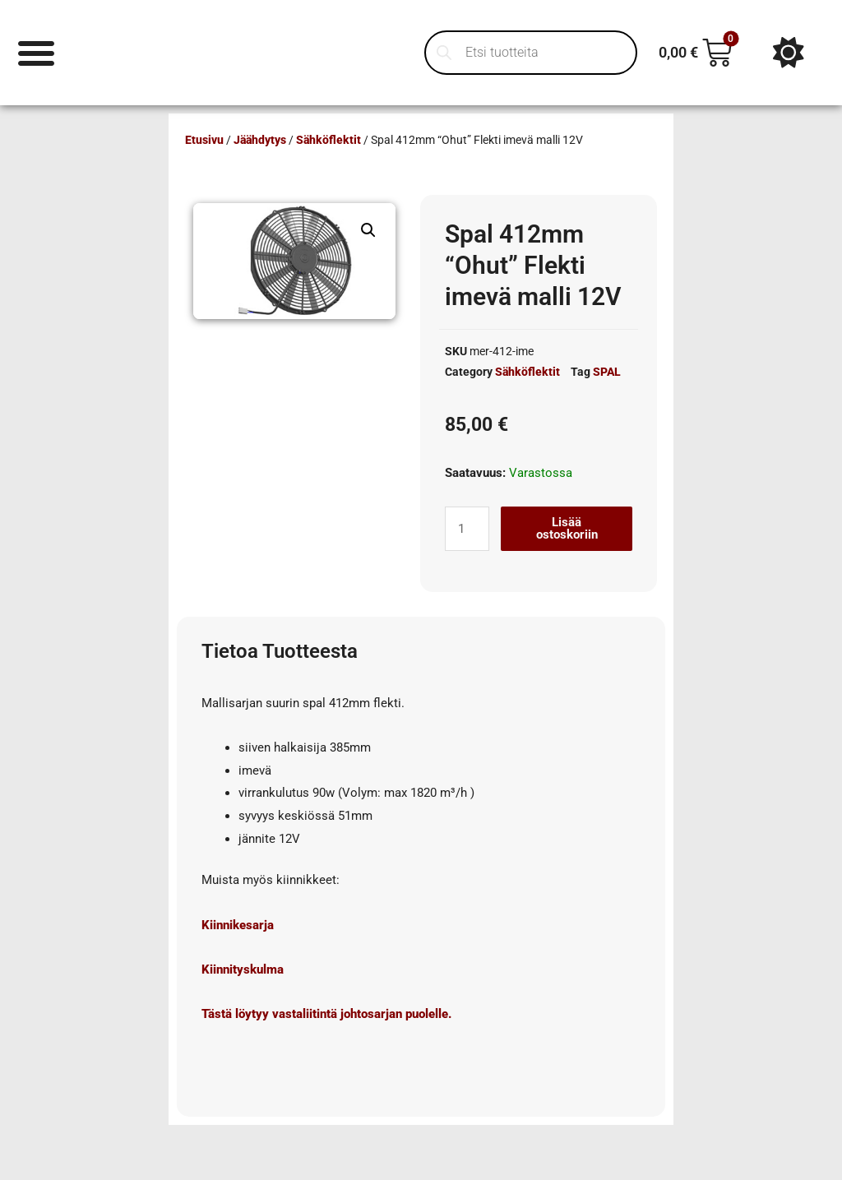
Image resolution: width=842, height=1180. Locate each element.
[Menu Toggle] (36, 52)
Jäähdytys (260, 139)
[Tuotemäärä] (467, 529)
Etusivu (204, 139)
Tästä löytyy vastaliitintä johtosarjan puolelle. (326, 1013)
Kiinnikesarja (237, 925)
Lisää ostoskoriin (567, 528)
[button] (368, 230)
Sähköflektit (328, 139)
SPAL (607, 371)
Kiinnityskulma (242, 969)
